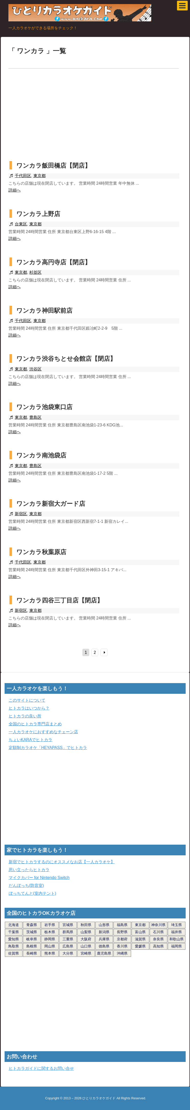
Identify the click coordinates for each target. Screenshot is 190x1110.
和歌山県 (176, 939)
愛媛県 (140, 946)
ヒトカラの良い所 (25, 716)
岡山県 (49, 946)
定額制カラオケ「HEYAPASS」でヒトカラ (48, 747)
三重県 (67, 939)
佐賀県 (13, 953)
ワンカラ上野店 (38, 213)
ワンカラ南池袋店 (41, 455)
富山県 (140, 932)
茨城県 (31, 932)
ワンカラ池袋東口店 (44, 406)
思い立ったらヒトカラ (29, 870)
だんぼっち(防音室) (26, 885)
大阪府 (86, 939)
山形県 (104, 925)
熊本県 (49, 953)
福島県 (122, 925)
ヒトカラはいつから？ (29, 708)
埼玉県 (176, 925)
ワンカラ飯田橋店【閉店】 (53, 165)
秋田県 (86, 925)
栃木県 (49, 932)
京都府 (122, 939)
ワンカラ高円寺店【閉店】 (53, 262)
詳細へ (14, 190)
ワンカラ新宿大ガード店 (50, 503)
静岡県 (49, 939)
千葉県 (13, 932)
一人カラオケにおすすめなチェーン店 (43, 732)
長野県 (122, 932)
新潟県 (104, 932)
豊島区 (35, 417)
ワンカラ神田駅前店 (44, 310)
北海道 (13, 925)
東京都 (39, 176)
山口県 (86, 946)
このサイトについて (27, 700)
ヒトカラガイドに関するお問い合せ (41, 1068)
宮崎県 (86, 953)
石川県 (158, 932)
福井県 (176, 932)
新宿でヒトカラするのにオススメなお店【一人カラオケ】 (62, 862)
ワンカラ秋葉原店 (41, 552)
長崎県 (31, 953)
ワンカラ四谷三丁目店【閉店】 (59, 600)
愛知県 (13, 939)
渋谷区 (35, 369)
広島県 (67, 946)
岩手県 (49, 925)
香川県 (122, 946)
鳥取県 (13, 946)
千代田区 (23, 176)
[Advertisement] (95, 115)
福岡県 (176, 946)
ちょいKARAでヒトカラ (31, 740)
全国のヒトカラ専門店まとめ (35, 724)
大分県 (67, 953)
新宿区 (21, 514)
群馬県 (67, 932)
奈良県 (158, 939)
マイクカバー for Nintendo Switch (39, 877)
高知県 (158, 946)
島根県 (31, 946)
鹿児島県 (104, 953)
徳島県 (104, 946)
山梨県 (86, 932)
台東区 (21, 224)
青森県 (31, 925)
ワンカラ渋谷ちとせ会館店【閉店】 (66, 358)
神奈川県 (158, 925)
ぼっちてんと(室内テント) (32, 893)
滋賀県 (140, 939)
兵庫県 (104, 939)
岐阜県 (31, 939)
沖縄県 (122, 953)
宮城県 (67, 925)
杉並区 (35, 272)
